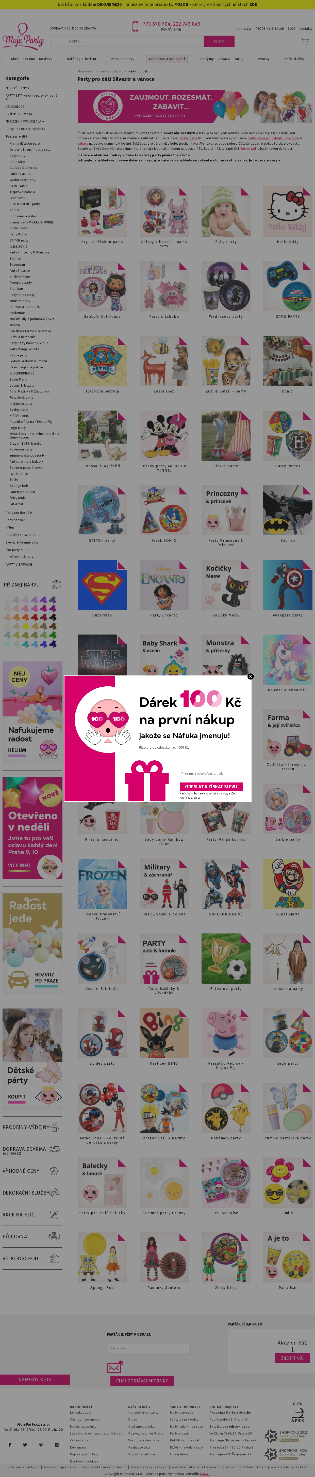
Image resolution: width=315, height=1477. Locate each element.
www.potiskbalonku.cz (246, 1467)
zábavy (83, 143)
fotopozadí (248, 148)
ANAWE (205, 1474)
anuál (195, 1440)
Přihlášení (244, 29)
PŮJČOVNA (32, 1237)
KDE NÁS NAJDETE (224, 1407)
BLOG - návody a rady (186, 1447)
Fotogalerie (179, 1454)
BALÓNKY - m (180, 1440)
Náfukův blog (35, 1379)
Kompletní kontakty (143, 1412)
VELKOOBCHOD (32, 1259)
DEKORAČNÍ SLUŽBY (32, 1193)
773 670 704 (157, 24)
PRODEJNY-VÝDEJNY (32, 1127)
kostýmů (292, 138)
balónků (278, 138)
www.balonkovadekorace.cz (197, 1467)
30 (119, 4)
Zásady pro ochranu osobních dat (96, 1433)
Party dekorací (259, 138)
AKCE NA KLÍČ (32, 1215)
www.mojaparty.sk (60, 1467)
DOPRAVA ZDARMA (32, 1149)
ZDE (253, 4)
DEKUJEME (107, 4)
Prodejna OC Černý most (230, 1454)
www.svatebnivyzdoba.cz (103, 1467)
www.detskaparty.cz (149, 1467)
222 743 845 (186, 24)
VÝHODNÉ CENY (32, 1171)
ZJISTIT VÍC (292, 1358)
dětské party (188, 138)
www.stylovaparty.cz (289, 1467)
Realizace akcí (139, 1447)
